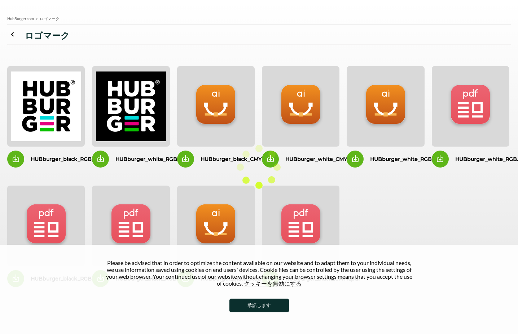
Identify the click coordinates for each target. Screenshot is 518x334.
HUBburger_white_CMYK (300, 106)
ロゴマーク (16, 34)
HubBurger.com (20, 18)
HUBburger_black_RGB (216, 226)
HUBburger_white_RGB (385, 106)
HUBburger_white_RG (131, 106)
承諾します (259, 305)
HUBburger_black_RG (46, 106)
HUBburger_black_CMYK (216, 106)
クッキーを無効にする (273, 283)
